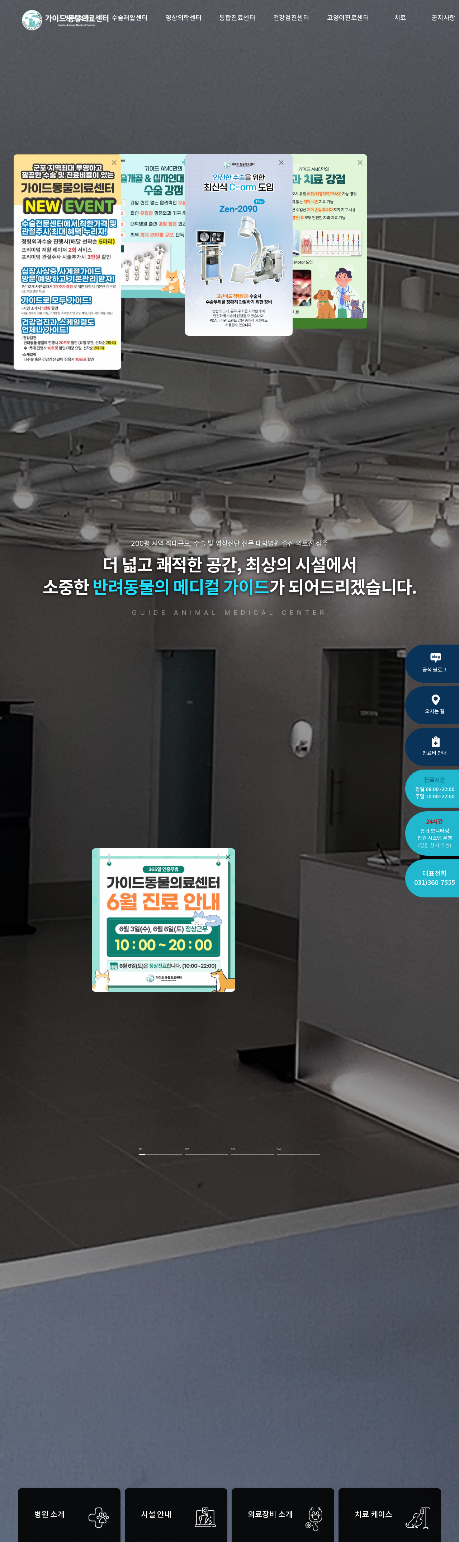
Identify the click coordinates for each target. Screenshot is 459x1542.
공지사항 (443, 18)
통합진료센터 (237, 18)
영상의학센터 (183, 18)
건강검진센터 (291, 18)
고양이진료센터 (348, 18)
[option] (229, 771)
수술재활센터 (129, 18)
